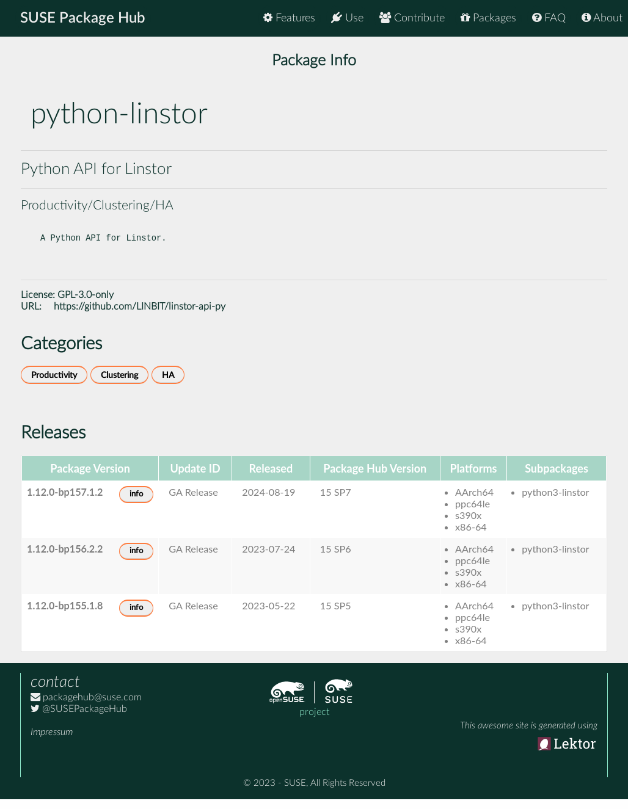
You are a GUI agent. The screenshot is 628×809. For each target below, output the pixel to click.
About (602, 18)
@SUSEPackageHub (79, 719)
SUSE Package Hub (82, 18)
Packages (488, 18)
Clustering (119, 385)
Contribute (412, 18)
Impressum (52, 742)
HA (168, 385)
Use (347, 18)
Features (289, 18)
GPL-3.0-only (85, 305)
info (136, 504)
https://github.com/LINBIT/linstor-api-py (139, 316)
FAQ (549, 18)
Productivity (54, 385)
